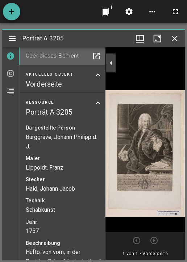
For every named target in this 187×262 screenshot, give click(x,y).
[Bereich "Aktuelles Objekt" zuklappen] (98, 75)
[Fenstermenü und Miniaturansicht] (140, 38)
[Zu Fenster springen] (106, 11)
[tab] (11, 56)
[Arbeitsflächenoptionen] (152, 11)
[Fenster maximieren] (157, 38)
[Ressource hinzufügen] (11, 11)
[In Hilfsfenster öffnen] (96, 56)
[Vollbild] (175, 11)
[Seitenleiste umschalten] (12, 38)
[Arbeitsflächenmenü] (129, 11)
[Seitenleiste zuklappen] (111, 63)
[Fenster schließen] (174, 38)
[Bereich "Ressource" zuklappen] (98, 103)
